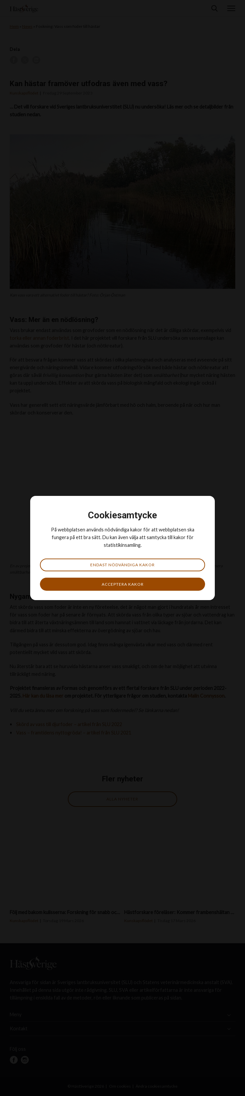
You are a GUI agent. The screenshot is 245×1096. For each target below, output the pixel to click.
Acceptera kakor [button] (123, 584)
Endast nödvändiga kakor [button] (122, 564)
